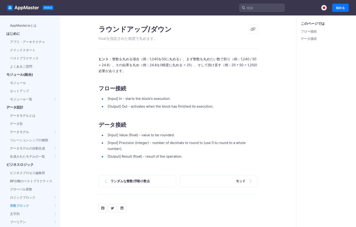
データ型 (16, 124)
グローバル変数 (21, 189)
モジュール (18, 83)
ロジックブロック (22, 197)
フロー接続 (309, 31)
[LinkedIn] (122, 208)
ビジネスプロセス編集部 (27, 173)
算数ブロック (19, 205)
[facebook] (103, 208)
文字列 (15, 214)
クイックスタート (22, 50)
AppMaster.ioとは (23, 25)
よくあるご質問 (21, 66)
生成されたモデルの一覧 (27, 156)
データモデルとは (22, 115)
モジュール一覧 (21, 99)
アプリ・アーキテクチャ (27, 42)
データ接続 (309, 38)
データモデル (19, 132)
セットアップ (19, 91)
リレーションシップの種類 (29, 140)
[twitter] (112, 208)
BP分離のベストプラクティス (31, 181)
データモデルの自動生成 (27, 148)
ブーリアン (18, 222)
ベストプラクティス (24, 58)
